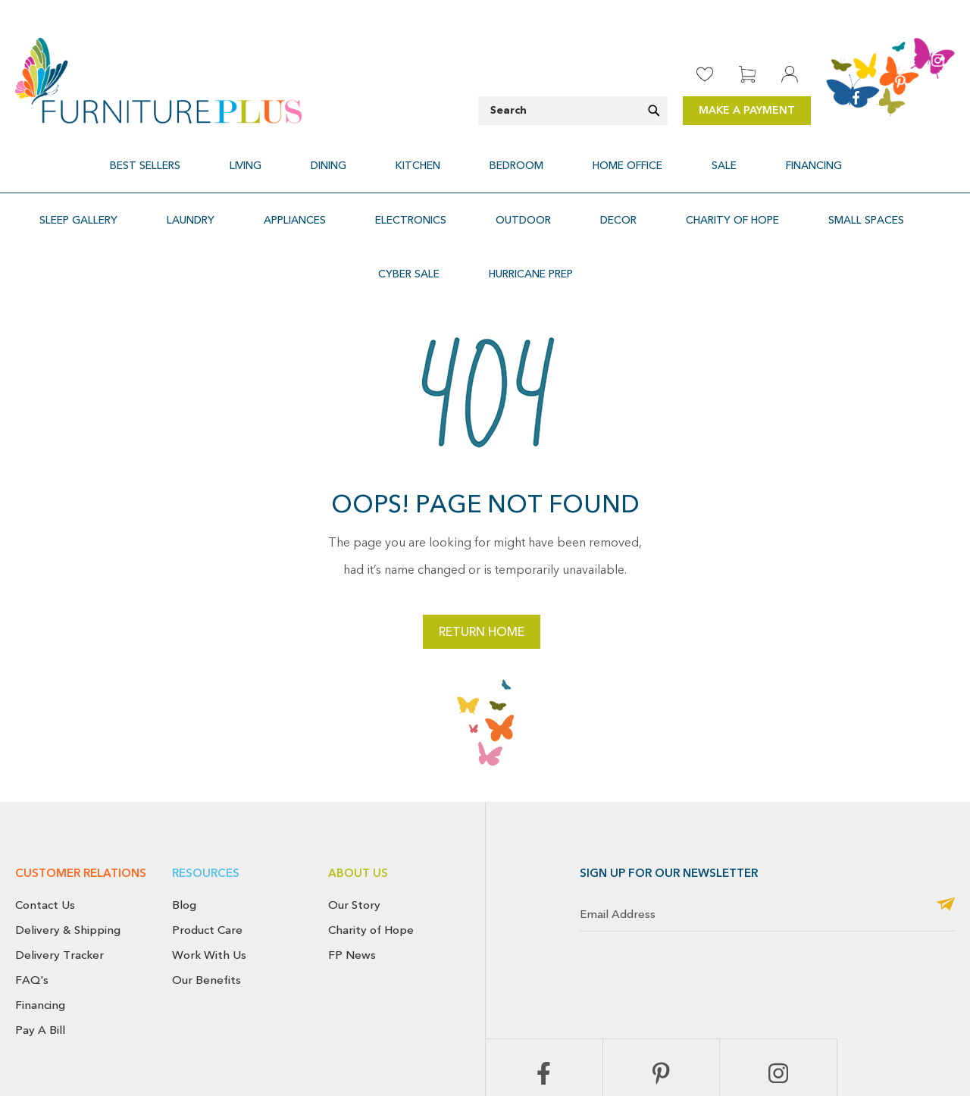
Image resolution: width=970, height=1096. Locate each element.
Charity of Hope (371, 839)
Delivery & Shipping (67, 839)
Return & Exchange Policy (546, 1054)
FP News (352, 864)
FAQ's (31, 889)
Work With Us (209, 864)
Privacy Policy (742, 1054)
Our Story (354, 814)
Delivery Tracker (59, 864)
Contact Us (45, 814)
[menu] (485, 156)
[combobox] (573, 110)
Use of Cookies (921, 1054)
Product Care (207, 839)
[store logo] (158, 81)
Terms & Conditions (829, 1054)
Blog (184, 814)
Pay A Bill (40, 939)
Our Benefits (206, 889)
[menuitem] (221, 156)
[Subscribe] (946, 815)
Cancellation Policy (657, 1054)
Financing (40, 914)
